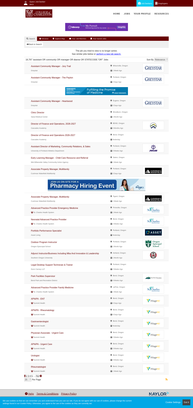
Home (116, 13)
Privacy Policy (69, 393)
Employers (161, 3)
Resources (162, 13)
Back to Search (34, 44)
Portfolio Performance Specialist (46, 231)
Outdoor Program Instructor (44, 242)
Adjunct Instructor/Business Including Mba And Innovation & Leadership (65, 253)
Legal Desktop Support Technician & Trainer (52, 265)
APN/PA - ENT (38, 299)
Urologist (35, 355)
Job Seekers (145, 3)
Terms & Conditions (47, 393)
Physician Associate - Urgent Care (47, 333)
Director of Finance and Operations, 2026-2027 (53, 124)
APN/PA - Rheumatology (42, 310)
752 (37, 376)
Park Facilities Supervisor (43, 276)
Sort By (150, 60)
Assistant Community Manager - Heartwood (51, 101)
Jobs (127, 13)
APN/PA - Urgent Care (41, 344)
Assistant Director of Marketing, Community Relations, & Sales (60, 146)
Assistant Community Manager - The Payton (52, 77)
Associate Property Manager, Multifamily (50, 169)
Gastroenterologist (40, 321)
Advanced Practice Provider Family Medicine (52, 287)
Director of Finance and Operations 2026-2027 (53, 135)
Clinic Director (37, 112)
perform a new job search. (108, 54)
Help (29, 393)
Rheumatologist (38, 367)
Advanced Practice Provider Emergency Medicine (54, 208)
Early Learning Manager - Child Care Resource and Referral (59, 158)
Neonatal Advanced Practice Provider (49, 219)
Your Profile (142, 13)
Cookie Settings (173, 402)
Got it (186, 402)
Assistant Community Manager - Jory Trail (51, 66)
